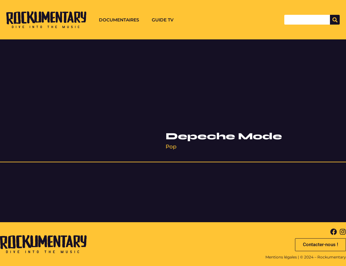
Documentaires (119, 20)
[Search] (335, 20)
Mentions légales (281, 257)
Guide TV (162, 20)
